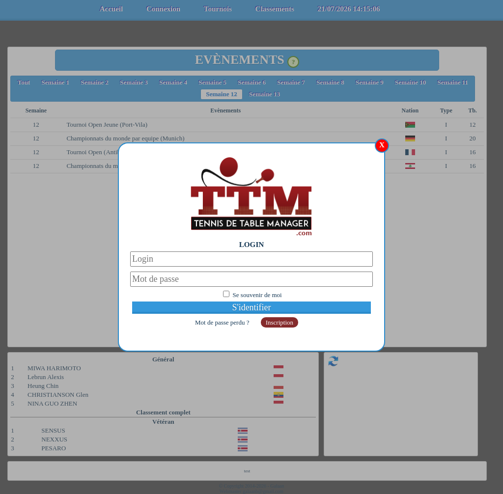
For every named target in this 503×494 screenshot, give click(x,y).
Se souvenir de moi (257, 295)
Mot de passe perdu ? (223, 322)
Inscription (279, 322)
